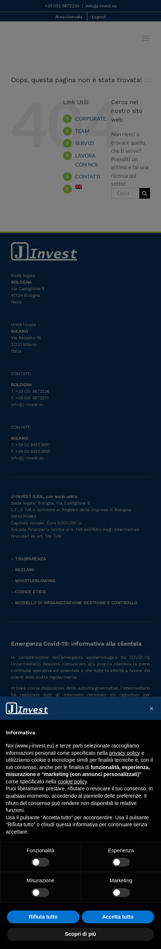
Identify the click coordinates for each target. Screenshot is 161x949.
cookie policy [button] (72, 781)
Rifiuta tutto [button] (43, 917)
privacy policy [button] (124, 753)
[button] (151, 708)
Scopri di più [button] (80, 934)
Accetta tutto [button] (117, 917)
